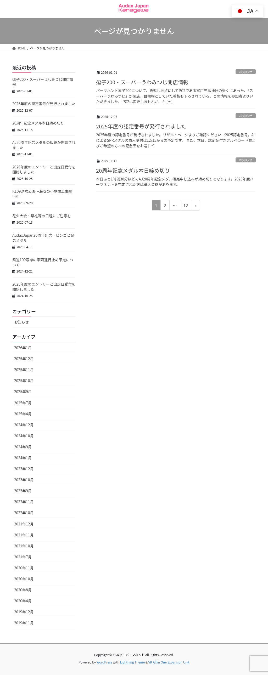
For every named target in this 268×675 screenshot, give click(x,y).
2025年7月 (23, 402)
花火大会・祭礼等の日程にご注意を (41, 215)
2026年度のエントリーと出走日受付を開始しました (43, 169)
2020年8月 (23, 589)
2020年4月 (23, 600)
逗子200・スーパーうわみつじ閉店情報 (142, 82)
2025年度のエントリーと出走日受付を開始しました (43, 286)
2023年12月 (24, 468)
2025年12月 (24, 358)
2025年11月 (24, 369)
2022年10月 (24, 512)
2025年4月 (23, 413)
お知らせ (245, 71)
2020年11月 (24, 567)
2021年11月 (24, 534)
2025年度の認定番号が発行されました (141, 126)
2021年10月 (24, 545)
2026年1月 (23, 347)
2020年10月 (24, 578)
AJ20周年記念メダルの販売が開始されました (44, 145)
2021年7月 (23, 556)
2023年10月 (24, 479)
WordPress (104, 662)
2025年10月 (24, 380)
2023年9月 (23, 490)
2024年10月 (24, 435)
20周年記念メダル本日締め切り (133, 170)
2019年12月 (24, 611)
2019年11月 (24, 622)
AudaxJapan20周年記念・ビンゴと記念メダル (43, 237)
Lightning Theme (132, 662)
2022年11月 (24, 501)
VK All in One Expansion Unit (168, 662)
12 (185, 206)
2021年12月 (24, 523)
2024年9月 (23, 446)
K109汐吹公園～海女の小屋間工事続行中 (42, 194)
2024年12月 (24, 424)
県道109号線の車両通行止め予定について (42, 262)
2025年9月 (23, 391)
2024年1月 (23, 457)
